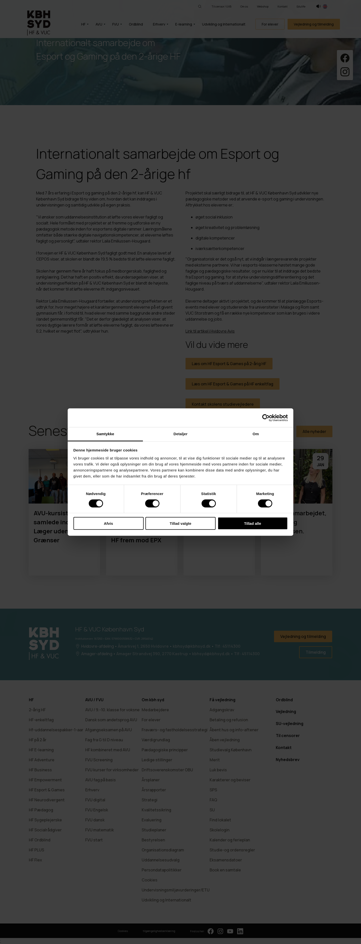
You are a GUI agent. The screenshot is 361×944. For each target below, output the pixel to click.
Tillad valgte (180, 523)
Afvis (108, 523)
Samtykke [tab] (105, 434)
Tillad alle (252, 523)
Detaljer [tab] (180, 434)
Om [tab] (255, 434)
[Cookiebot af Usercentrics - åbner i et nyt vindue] (266, 417)
